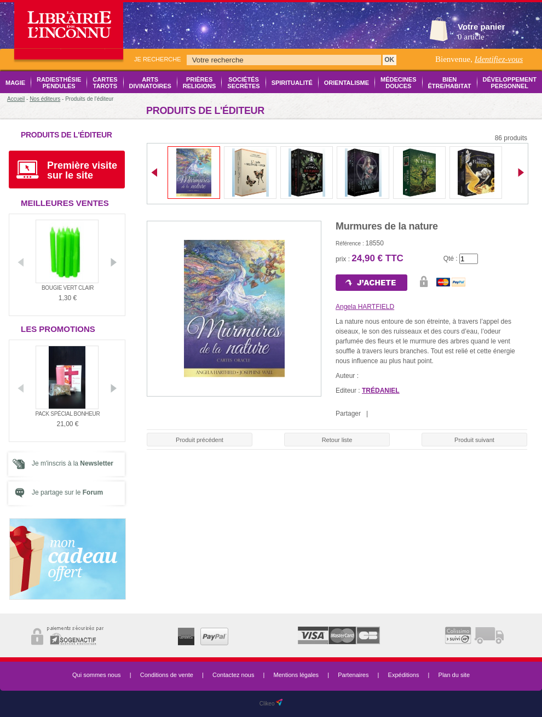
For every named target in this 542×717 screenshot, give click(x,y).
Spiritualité (292, 82)
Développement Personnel (510, 82)
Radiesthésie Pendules (59, 82)
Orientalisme (346, 82)
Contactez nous (233, 675)
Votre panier (481, 26)
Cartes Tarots (105, 82)
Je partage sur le (67, 492)
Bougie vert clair (68, 288)
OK (389, 60)
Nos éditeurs (45, 99)
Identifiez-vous (499, 59)
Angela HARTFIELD (365, 307)
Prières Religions (199, 82)
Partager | (354, 413)
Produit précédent (199, 440)
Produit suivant (474, 440)
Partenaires (353, 675)
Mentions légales (296, 675)
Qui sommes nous (96, 675)
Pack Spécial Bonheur (68, 414)
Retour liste (337, 440)
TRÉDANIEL (381, 390)
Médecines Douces (398, 82)
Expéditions (403, 675)
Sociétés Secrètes (243, 82)
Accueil (16, 99)
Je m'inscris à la (72, 463)
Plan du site (454, 675)
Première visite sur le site (82, 170)
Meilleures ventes (65, 203)
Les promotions (58, 329)
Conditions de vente (166, 675)
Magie (15, 82)
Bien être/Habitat (449, 82)
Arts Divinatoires (150, 82)
